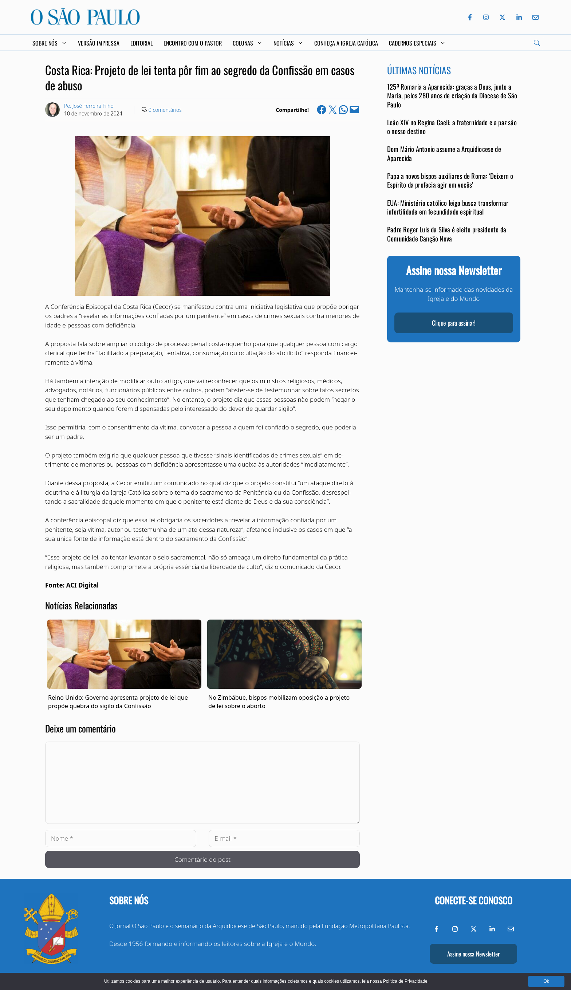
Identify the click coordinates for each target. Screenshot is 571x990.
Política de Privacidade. (406, 981)
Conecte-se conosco (473, 900)
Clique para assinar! (454, 322)
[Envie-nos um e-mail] (534, 17)
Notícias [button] (288, 43)
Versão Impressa (98, 43)
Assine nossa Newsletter (473, 953)
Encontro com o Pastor (193, 43)
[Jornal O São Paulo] (85, 23)
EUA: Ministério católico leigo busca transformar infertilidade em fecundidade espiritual (447, 207)
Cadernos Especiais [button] (417, 43)
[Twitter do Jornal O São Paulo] (502, 17)
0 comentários (165, 109)
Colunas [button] (248, 43)
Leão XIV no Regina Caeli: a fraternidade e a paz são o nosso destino (452, 126)
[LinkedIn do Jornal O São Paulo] (519, 17)
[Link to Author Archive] (52, 109)
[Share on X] (332, 109)
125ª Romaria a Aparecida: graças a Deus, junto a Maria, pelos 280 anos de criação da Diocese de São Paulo (452, 95)
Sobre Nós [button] (49, 43)
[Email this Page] (354, 109)
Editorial (141, 43)
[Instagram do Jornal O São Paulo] (486, 17)
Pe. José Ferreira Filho (89, 105)
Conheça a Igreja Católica (346, 43)
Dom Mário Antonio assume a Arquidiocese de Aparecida (444, 153)
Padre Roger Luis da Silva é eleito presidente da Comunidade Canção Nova (446, 233)
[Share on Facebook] (321, 109)
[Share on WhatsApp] (343, 109)
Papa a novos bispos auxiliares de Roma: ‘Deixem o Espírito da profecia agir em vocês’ (450, 180)
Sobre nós (128, 900)
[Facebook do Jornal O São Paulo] (470, 17)
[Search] (537, 43)
